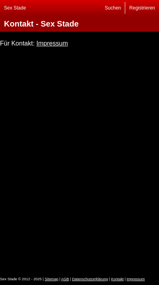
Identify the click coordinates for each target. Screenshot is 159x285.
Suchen (113, 8)
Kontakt (117, 279)
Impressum (52, 43)
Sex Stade (15, 8)
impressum (136, 279)
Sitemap (51, 279)
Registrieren (142, 8)
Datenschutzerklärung (90, 279)
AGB (65, 279)
